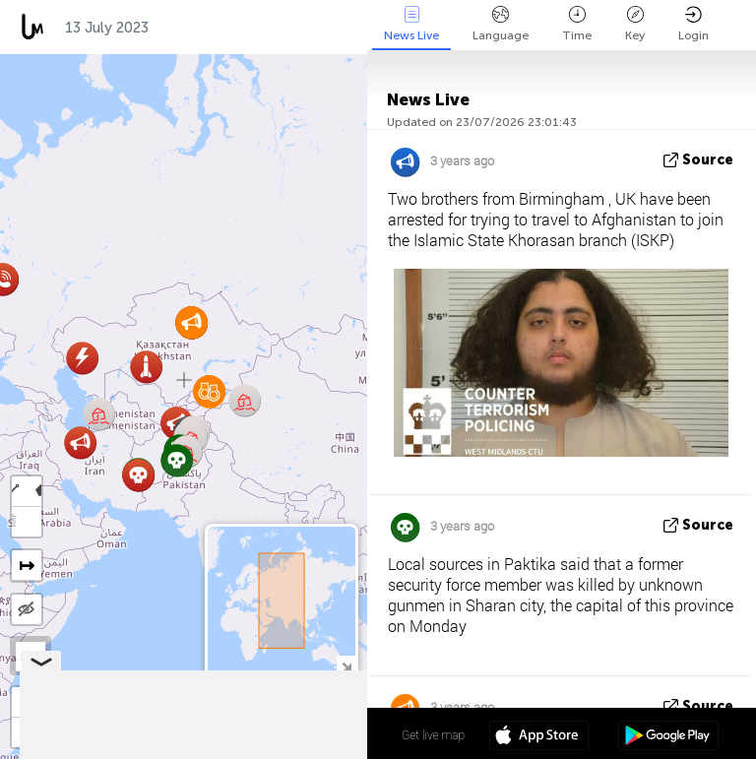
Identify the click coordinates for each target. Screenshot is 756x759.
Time (577, 24)
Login (693, 24)
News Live (411, 24)
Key (635, 24)
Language (500, 24)
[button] (80, 442)
